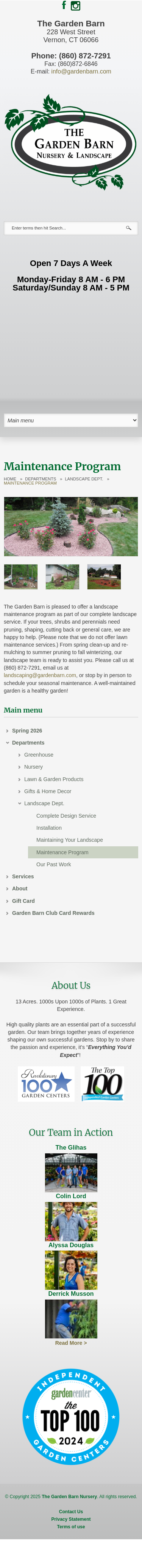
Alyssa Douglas (71, 1245)
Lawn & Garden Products (53, 779)
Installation (49, 828)
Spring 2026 (27, 731)
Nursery (33, 767)
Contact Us (71, 1511)
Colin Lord (71, 1196)
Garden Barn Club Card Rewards (53, 913)
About (19, 888)
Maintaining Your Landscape (69, 840)
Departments (40, 479)
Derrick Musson (71, 1294)
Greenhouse (38, 755)
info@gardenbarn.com (81, 71)
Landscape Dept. (84, 479)
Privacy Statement (71, 1519)
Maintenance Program (62, 852)
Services (23, 876)
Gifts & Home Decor (47, 791)
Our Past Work (53, 864)
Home (10, 479)
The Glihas (71, 1147)
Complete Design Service (66, 816)
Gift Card (23, 901)
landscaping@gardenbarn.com (40, 675)
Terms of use (71, 1526)
